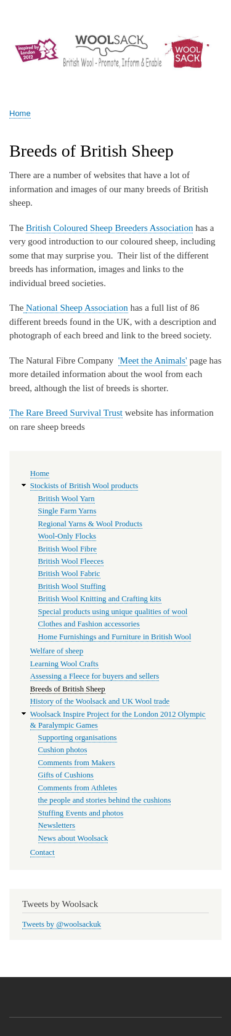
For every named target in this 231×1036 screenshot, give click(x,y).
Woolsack (39, 84)
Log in (207, 12)
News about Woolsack (73, 838)
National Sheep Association (77, 308)
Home (20, 113)
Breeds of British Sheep (67, 689)
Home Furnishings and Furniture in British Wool (115, 637)
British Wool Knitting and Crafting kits (99, 598)
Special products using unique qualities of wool (113, 611)
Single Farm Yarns (67, 511)
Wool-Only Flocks (67, 536)
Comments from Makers (76, 762)
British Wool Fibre (67, 549)
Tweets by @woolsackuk (61, 924)
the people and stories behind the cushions (104, 800)
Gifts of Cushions (66, 775)
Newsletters (56, 825)
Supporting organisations (77, 737)
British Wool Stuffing (72, 586)
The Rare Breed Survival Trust (66, 413)
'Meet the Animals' (152, 360)
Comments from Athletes (78, 788)
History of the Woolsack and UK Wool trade (99, 701)
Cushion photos (62, 750)
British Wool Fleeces (71, 561)
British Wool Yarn (66, 498)
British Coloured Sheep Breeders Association (109, 228)
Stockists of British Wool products (84, 485)
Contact (42, 852)
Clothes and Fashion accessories (89, 624)
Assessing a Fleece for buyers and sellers (94, 676)
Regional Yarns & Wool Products (90, 524)
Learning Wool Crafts (64, 664)
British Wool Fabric (69, 573)
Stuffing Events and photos (81, 813)
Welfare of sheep (56, 651)
